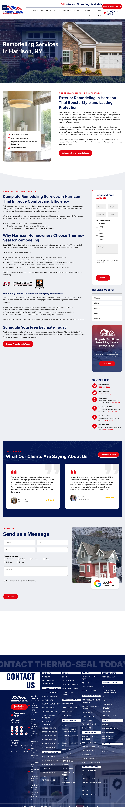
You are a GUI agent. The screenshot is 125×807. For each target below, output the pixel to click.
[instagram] (16, 727)
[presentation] (18, 588)
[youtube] (12, 730)
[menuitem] (35, 11)
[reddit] (21, 730)
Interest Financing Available (84, 4)
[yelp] (16, 730)
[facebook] (12, 727)
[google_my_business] (16, 734)
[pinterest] (26, 734)
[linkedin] (21, 727)
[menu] (4, 7)
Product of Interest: (103, 221)
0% (63, 4)
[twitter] (21, 734)
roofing (87, 732)
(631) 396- (34, 778)
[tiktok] (12, 734)
